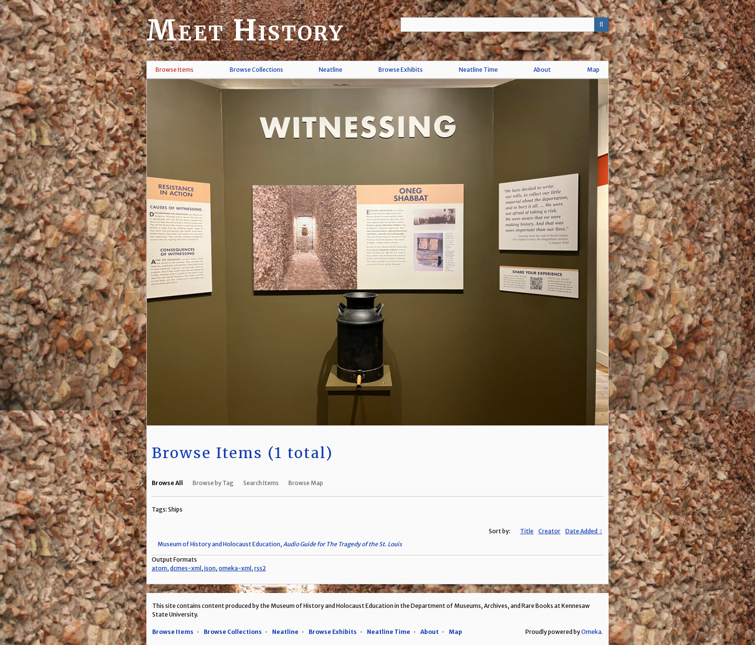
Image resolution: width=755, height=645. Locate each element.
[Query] (505, 24)
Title (527, 531)
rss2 (260, 568)
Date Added (582, 531)
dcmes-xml (185, 568)
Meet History (245, 30)
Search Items (261, 483)
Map (593, 69)
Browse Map (305, 483)
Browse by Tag (213, 483)
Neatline (330, 69)
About (542, 69)
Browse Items (175, 69)
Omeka (591, 631)
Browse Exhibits (400, 69)
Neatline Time (478, 69)
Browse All (167, 483)
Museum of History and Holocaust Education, (279, 544)
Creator (549, 531)
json (210, 568)
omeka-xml (235, 568)
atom (159, 568)
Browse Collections (256, 69)
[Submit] (601, 24)
